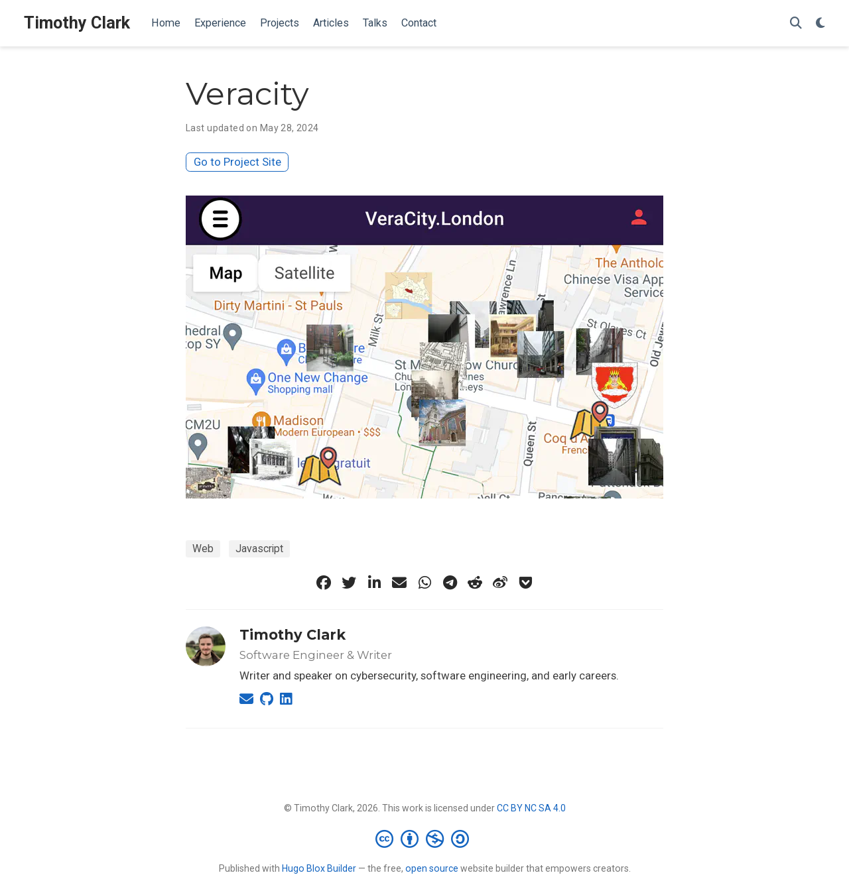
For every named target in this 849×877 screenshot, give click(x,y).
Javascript (259, 548)
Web (203, 548)
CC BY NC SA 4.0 (531, 808)
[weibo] (500, 583)
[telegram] (450, 583)
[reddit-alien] (475, 583)
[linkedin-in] (374, 583)
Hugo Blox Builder (319, 868)
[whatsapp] (424, 583)
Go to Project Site (237, 161)
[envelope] (399, 583)
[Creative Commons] (424, 838)
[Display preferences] (820, 23)
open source (431, 868)
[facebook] (324, 583)
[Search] (796, 23)
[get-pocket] (525, 583)
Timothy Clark (77, 22)
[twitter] (349, 583)
